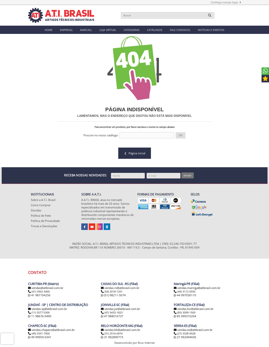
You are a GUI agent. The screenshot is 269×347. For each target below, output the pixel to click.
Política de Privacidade (45, 221)
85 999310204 (185, 317)
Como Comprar (41, 205)
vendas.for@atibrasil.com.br (195, 309)
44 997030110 (185, 296)
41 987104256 (39, 296)
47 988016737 (112, 317)
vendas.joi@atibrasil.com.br (122, 309)
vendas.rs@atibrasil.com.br (121, 288)
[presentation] (7, 338)
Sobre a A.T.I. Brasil (43, 200)
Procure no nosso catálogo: (101, 135)
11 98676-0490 (39, 317)
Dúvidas (36, 211)
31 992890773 (112, 338)
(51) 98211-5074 (113, 296)
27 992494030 (185, 338)
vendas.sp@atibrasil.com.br (49, 309)
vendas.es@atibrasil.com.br (195, 330)
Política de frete (41, 216)
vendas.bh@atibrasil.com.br (122, 330)
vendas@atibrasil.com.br (47, 288)
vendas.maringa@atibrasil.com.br (198, 288)
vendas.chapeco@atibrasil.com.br (53, 330)
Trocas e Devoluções (44, 226)
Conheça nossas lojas (226, 2)
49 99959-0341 (39, 338)
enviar (187, 175)
